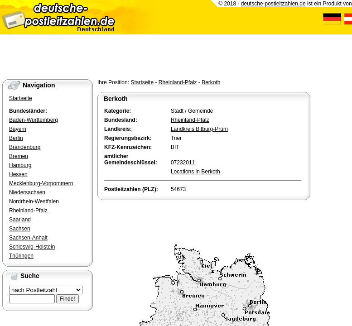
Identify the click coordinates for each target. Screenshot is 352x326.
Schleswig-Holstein (32, 247)
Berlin (16, 138)
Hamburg (20, 165)
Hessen (18, 174)
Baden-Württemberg (33, 120)
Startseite (142, 82)
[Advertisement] (203, 220)
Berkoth (211, 82)
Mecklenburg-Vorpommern (41, 183)
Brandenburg (24, 147)
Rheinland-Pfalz (178, 82)
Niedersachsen (27, 192)
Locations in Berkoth (195, 171)
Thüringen (21, 256)
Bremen (18, 156)
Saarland (20, 219)
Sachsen (19, 228)
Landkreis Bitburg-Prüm (199, 129)
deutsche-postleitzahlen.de (273, 3)
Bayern (17, 129)
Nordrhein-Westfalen (34, 201)
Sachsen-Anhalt (28, 238)
